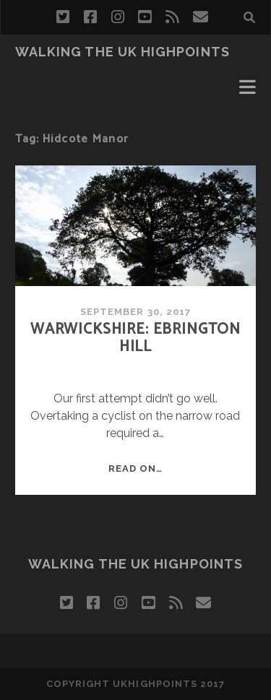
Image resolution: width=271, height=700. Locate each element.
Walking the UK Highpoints (122, 51)
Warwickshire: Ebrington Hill (135, 338)
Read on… (135, 468)
